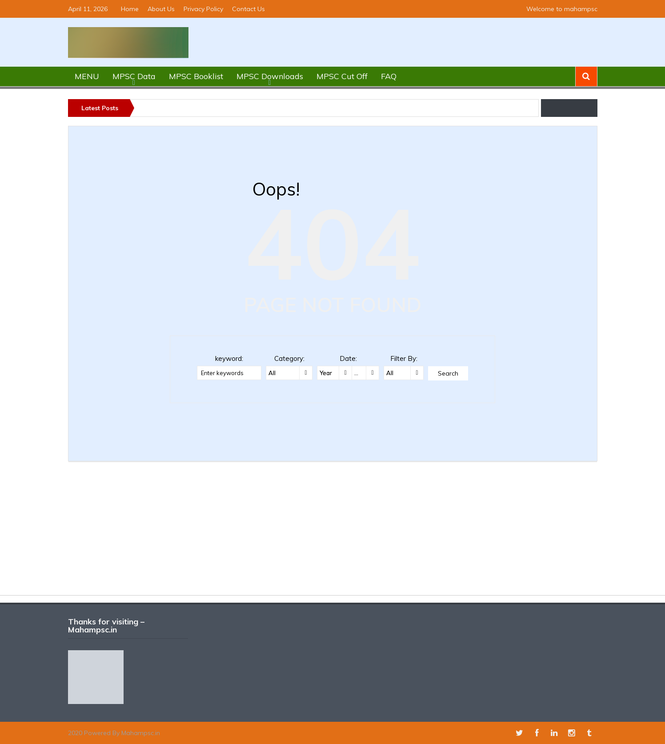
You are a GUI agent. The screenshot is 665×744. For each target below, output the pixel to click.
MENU (87, 76)
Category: (289, 358)
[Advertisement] (332, 533)
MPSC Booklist (196, 76)
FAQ (389, 76)
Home (130, 9)
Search (448, 373)
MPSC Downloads (269, 76)
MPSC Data (134, 76)
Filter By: (403, 358)
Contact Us (248, 9)
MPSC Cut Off (342, 76)
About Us (161, 9)
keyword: (229, 358)
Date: (348, 358)
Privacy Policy (203, 9)
